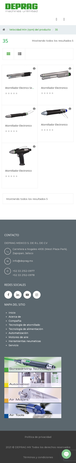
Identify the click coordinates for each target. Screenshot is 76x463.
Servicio (13, 345)
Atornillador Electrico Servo (20, 87)
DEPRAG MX (23, 447)
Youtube (27, 295)
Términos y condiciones (38, 457)
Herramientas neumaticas (25, 341)
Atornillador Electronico (54, 87)
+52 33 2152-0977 (24, 270)
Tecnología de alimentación (26, 329)
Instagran (36, 295)
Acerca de (15, 316)
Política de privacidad (38, 437)
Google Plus (17, 295)
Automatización (18, 333)
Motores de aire (18, 337)
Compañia (15, 320)
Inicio (12, 312)
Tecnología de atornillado (24, 324)
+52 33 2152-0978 (24, 275)
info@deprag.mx (23, 260)
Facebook (8, 295)
